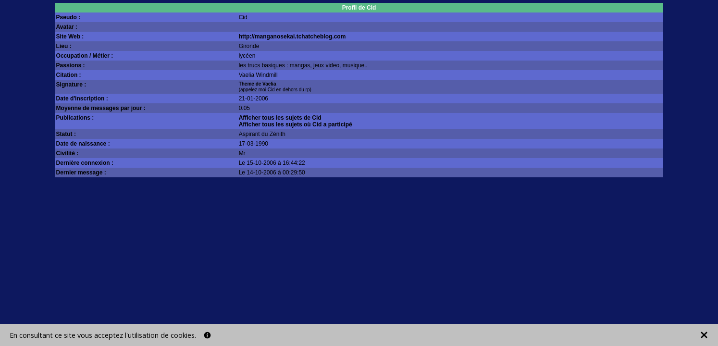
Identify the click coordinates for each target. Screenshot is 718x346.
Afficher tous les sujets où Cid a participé (295, 124)
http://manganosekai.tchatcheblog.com (292, 36)
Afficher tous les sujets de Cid (280, 117)
